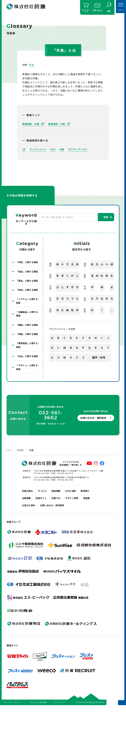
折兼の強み (28, 523)
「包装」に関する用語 (26, 277)
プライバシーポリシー (12, 736)
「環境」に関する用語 (26, 358)
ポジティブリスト (78, 149)
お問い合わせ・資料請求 (94, 449)
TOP (9, 481)
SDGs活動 (75, 523)
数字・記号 (98, 358)
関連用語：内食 (31, 124)
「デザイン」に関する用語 (26, 398)
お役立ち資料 (29, 539)
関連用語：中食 (57, 124)
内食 (62, 149)
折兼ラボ (59, 531)
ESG (53, 149)
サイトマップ (59, 736)
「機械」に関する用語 (26, 345)
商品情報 (59, 523)
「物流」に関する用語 (26, 304)
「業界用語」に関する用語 (26, 371)
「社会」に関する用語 (26, 385)
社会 (31, 64)
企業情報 (27, 531)
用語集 (20, 481)
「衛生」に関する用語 (26, 291)
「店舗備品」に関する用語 (26, 331)
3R (23, 149)
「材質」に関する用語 (26, 264)
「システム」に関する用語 (26, 318)
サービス (45, 523)
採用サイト (43, 531)
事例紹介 (91, 523)
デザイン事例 (77, 531)
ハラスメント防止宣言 (38, 736)
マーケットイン (38, 149)
